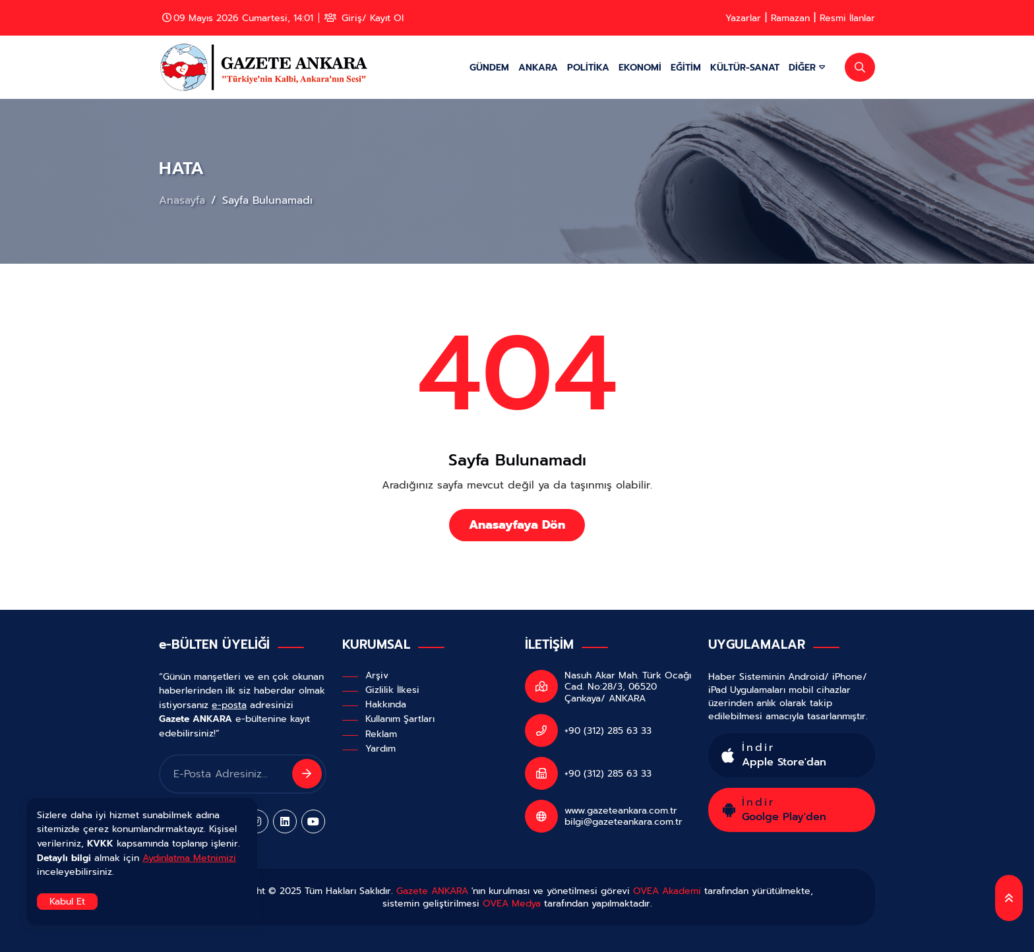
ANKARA (538, 67)
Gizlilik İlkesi (392, 689)
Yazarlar (743, 18)
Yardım (380, 748)
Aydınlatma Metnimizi (189, 857)
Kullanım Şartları (400, 718)
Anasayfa (184, 200)
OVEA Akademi (667, 890)
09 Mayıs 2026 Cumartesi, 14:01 (237, 18)
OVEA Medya (512, 903)
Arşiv (376, 675)
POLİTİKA (588, 67)
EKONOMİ (640, 67)
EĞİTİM (686, 67)
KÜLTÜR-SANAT (744, 67)
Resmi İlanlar (847, 18)
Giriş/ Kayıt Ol (364, 18)
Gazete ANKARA (432, 890)
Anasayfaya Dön (517, 525)
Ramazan (790, 18)
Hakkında (385, 704)
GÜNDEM (489, 67)
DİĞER (807, 67)
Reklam (381, 734)
